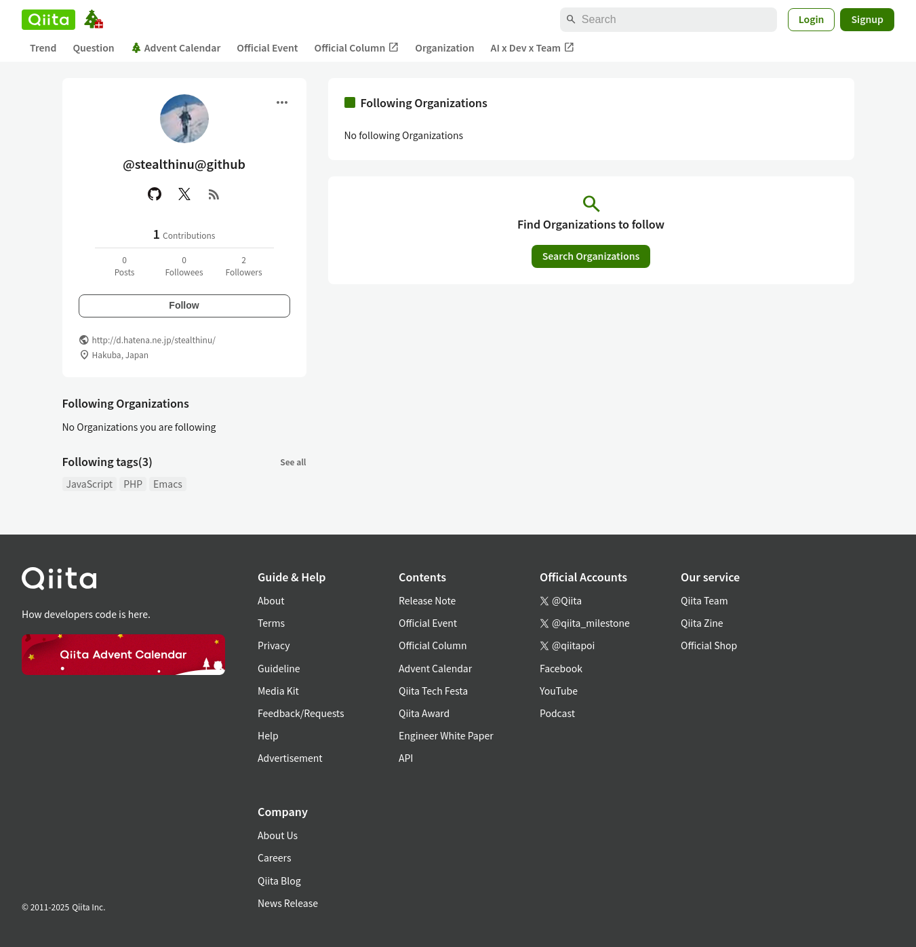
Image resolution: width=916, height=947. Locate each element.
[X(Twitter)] (184, 194)
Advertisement (290, 758)
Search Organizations (591, 256)
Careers (274, 857)
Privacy (274, 645)
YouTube (559, 690)
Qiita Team (704, 600)
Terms (271, 623)
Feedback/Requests (301, 713)
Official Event (267, 47)
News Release (288, 903)
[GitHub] (155, 194)
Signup (867, 19)
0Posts (125, 265)
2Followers (243, 265)
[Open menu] (282, 102)
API (406, 758)
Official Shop (709, 645)
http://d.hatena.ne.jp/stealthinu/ (154, 339)
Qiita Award (424, 713)
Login (811, 19)
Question (93, 47)
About (271, 600)
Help (268, 735)
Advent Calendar (176, 47)
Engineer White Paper (446, 735)
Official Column (357, 48)
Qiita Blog (279, 880)
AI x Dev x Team (533, 48)
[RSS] (214, 194)
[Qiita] (48, 19)
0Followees (184, 265)
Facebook (561, 668)
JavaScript (89, 483)
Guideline (279, 668)
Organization (444, 47)
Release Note (427, 600)
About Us (278, 835)
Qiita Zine (702, 623)
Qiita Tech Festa (433, 690)
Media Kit (278, 690)
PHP (132, 483)
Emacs (167, 483)
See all (293, 461)
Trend (43, 47)
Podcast (557, 713)
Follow (184, 305)
